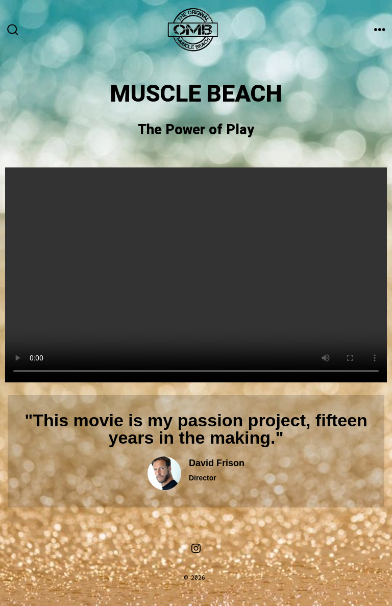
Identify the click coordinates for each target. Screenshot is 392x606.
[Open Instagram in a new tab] (196, 548)
